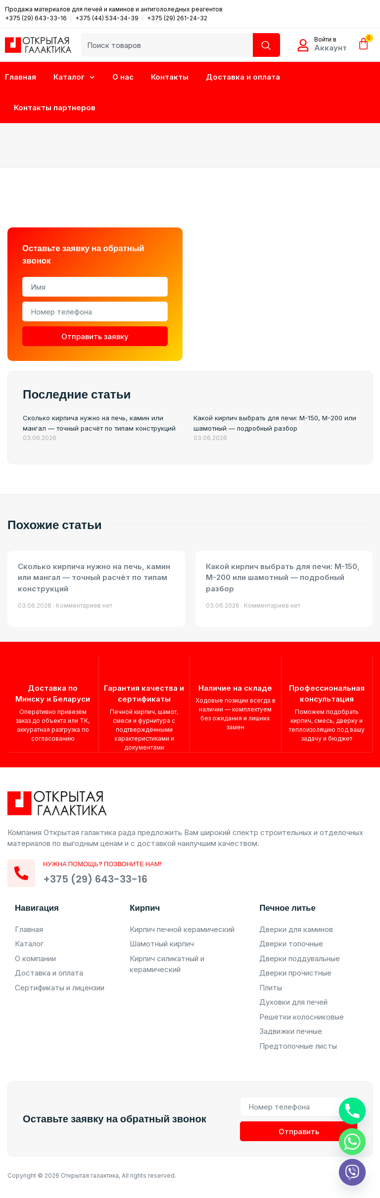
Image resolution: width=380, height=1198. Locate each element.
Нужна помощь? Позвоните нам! (102, 867)
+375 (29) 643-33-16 (95, 881)
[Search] (267, 45)
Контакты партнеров (54, 107)
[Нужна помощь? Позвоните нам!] (21, 875)
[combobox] (167, 45)
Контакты (170, 77)
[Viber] (352, 1172)
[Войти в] (303, 45)
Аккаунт (330, 47)
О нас (123, 77)
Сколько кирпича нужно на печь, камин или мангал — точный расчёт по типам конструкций (94, 577)
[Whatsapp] (352, 1141)
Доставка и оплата (243, 77)
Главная (20, 77)
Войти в (325, 39)
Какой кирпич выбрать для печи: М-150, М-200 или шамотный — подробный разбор (283, 577)
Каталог (74, 77)
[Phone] (352, 1111)
